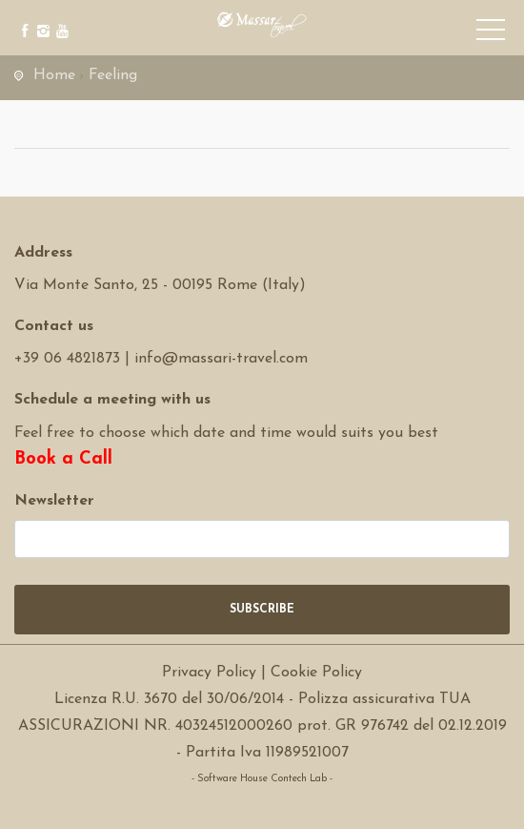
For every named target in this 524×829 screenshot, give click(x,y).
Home (54, 75)
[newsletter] (262, 539)
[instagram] (40, 17)
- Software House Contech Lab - (262, 779)
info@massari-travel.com (221, 358)
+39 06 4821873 (67, 358)
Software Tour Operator (262, 805)
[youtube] (59, 17)
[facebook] (21, 17)
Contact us (53, 326)
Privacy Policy (209, 672)
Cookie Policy (316, 672)
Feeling (113, 75)
